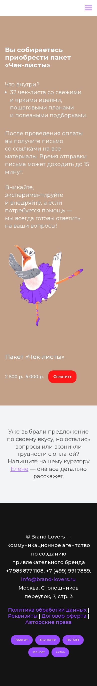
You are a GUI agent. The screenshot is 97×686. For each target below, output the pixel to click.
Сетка (60, 652)
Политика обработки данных (47, 610)
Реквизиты (23, 616)
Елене (19, 469)
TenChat (38, 652)
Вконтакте (48, 639)
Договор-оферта (64, 616)
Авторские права (48, 622)
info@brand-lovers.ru (48, 579)
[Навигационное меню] (88, 8)
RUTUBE (73, 639)
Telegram (21, 639)
